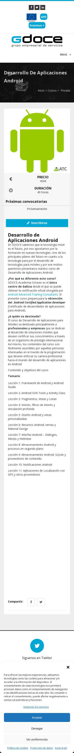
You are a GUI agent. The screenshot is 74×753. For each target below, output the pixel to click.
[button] (68, 667)
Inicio (41, 90)
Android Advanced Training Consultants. (33, 294)
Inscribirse (37, 223)
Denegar (37, 728)
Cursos (52, 90)
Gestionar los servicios (36, 707)
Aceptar (37, 717)
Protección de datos (41, 748)
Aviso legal (61, 748)
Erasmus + (37, 25)
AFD (43, 17)
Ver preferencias (37, 739)
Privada (65, 90)
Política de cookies (17, 748)
